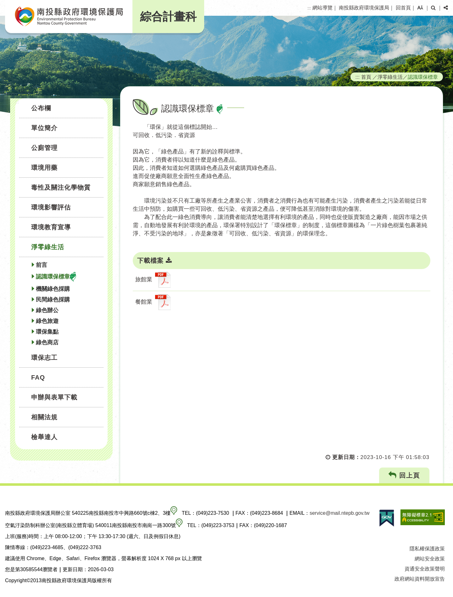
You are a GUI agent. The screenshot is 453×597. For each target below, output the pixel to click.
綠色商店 (47, 342)
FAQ (38, 377)
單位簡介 (44, 127)
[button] (420, 8)
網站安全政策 (430, 558)
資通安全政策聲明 (425, 568)
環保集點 (47, 332)
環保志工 (44, 357)
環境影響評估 (51, 207)
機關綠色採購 (53, 289)
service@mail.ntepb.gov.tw (339, 513)
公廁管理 (44, 147)
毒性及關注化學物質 (61, 187)
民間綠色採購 (53, 299)
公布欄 (41, 108)
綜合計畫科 (168, 16)
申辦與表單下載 (54, 397)
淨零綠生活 (47, 247)
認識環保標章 (56, 277)
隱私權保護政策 (427, 548)
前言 (41, 265)
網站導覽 (322, 7)
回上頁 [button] (404, 475)
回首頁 (403, 7)
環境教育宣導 (51, 227)
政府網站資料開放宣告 (419, 579)
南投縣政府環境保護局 (364, 7)
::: (309, 8)
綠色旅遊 (47, 321)
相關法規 (44, 417)
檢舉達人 (44, 436)
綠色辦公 (47, 310)
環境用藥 (44, 167)
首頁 (366, 77)
